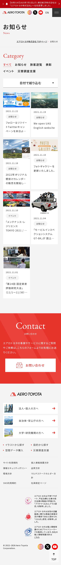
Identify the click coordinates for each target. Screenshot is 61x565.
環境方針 (7, 473)
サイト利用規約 (10, 462)
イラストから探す (14, 445)
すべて (7, 64)
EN (47, 12)
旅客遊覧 (36, 64)
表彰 (49, 64)
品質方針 (35, 468)
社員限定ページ (38, 482)
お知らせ (21, 64)
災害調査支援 (27, 71)
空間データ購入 (14, 450)
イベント (8, 71)
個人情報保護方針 (40, 462)
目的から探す (41, 445)
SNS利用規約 (9, 482)
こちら (37, 537)
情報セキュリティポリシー (15, 468)
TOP (53, 559)
